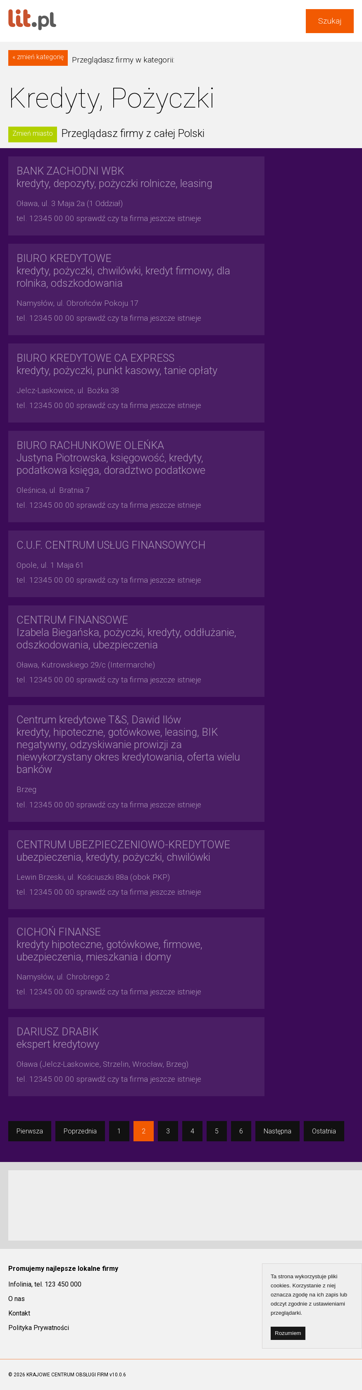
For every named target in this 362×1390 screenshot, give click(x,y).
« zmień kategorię (38, 57)
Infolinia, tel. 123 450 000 (44, 1284)
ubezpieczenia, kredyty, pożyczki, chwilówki (123, 850)
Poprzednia (80, 1131)
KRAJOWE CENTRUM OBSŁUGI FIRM (67, 1375)
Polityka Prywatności (38, 1328)
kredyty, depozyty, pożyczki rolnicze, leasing (114, 177)
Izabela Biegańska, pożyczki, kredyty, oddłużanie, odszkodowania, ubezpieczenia (126, 632)
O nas (16, 1299)
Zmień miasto (32, 133)
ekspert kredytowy (58, 1037)
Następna (277, 1131)
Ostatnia (324, 1131)
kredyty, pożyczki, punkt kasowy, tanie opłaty (117, 364)
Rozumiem (288, 1333)
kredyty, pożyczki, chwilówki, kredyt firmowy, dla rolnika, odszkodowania (123, 270)
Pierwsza (30, 1131)
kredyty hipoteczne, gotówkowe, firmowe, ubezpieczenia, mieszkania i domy (109, 944)
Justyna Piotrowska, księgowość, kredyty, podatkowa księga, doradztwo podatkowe (111, 457)
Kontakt (19, 1313)
